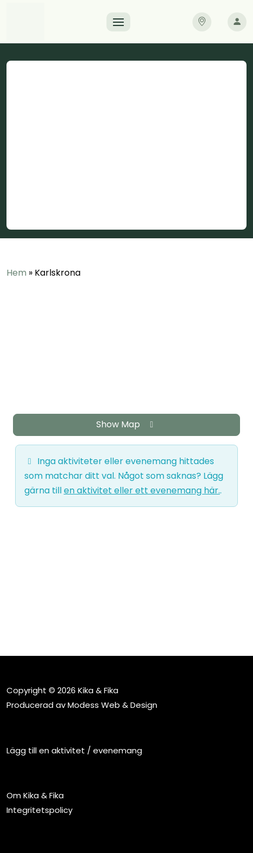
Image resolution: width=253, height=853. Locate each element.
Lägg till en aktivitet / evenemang (74, 750)
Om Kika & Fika (35, 795)
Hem (16, 272)
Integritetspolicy (39, 810)
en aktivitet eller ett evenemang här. (142, 490)
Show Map (126, 424)
